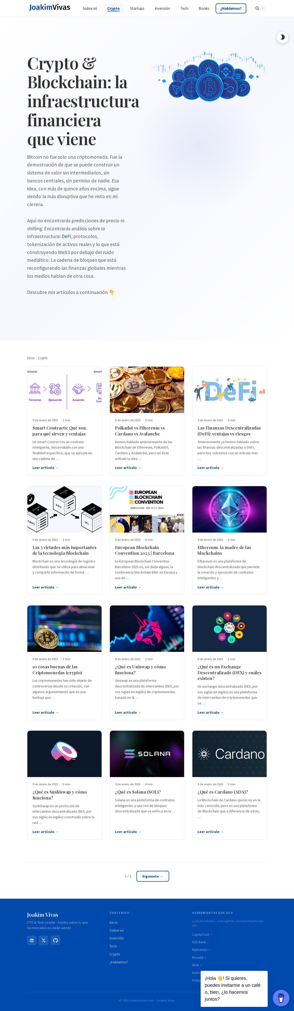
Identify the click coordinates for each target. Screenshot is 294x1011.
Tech (113, 946)
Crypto (115, 954)
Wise (195, 965)
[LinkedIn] (31, 940)
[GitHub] (55, 940)
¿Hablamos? (119, 962)
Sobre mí (117, 930)
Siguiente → (152, 876)
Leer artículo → (45, 468)
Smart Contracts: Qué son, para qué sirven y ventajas (59, 431)
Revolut (197, 957)
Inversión (117, 938)
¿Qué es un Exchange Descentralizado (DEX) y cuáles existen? (230, 672)
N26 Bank (199, 942)
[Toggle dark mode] (282, 37)
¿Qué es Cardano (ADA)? (223, 792)
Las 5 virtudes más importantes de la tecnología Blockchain (64, 550)
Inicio (114, 922)
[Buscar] (259, 8)
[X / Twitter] (43, 940)
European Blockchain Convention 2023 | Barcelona (144, 550)
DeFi (66, 236)
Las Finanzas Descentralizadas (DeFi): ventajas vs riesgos (229, 431)
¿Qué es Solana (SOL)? (138, 792)
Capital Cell (200, 934)
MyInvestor (200, 950)
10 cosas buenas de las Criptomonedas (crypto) (57, 670)
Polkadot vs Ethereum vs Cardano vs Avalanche (140, 431)
